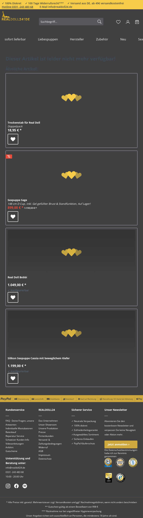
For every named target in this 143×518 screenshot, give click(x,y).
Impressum (44, 455)
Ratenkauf (11, 432)
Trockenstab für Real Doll (24, 124)
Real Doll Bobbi (17, 277)
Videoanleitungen (15, 443)
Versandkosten (63, 502)
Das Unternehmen (48, 420)
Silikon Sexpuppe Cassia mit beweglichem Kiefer (39, 358)
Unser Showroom (48, 424)
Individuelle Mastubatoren (19, 428)
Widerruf (43, 447)
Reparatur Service (15, 436)
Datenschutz (45, 458)
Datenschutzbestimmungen (123, 450)
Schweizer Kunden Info (17, 439)
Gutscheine (11, 451)
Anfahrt (9, 447)
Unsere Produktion (48, 428)
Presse (42, 432)
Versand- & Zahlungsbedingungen (50, 441)
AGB (41, 451)
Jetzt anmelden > (119, 444)
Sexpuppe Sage (49, 201)
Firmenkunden (46, 436)
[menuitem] (71, 23)
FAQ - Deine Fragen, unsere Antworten (20, 422)
